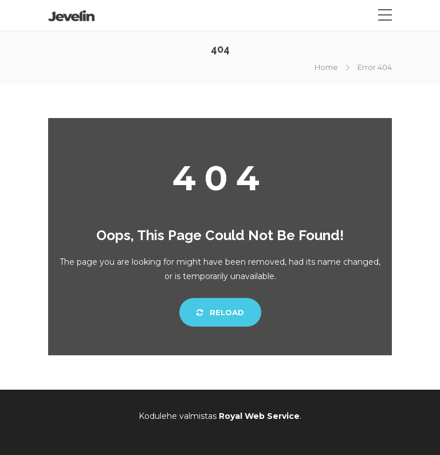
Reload (220, 312)
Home (326, 67)
